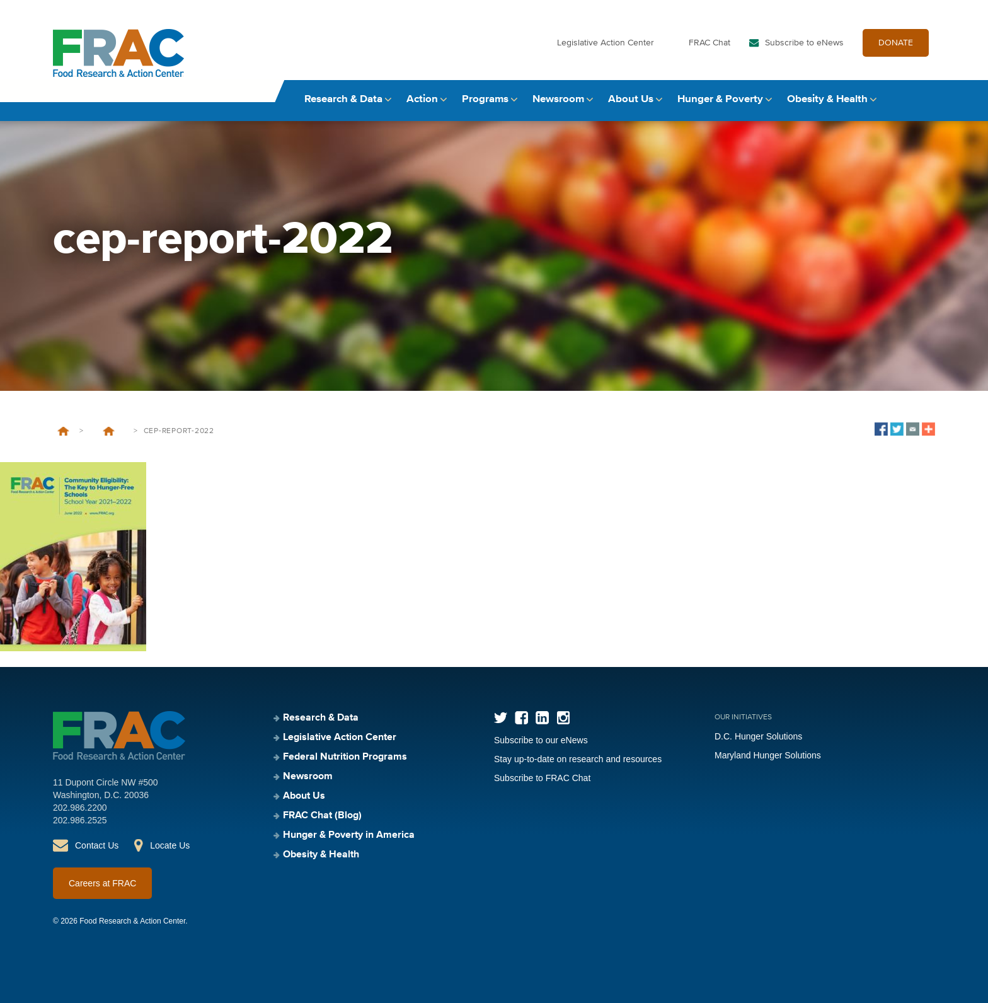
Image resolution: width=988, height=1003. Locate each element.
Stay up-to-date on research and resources (578, 759)
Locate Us (170, 845)
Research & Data (343, 99)
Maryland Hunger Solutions (768, 755)
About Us (630, 99)
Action (422, 99)
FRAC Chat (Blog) (322, 816)
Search (923, 99)
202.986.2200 (80, 808)
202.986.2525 (80, 820)
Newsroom (558, 99)
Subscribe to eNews (804, 42)
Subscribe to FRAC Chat (542, 778)
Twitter (500, 717)
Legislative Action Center (605, 42)
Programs (485, 99)
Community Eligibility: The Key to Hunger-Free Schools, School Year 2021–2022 (108, 431)
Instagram (563, 717)
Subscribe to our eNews (541, 740)
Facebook (521, 717)
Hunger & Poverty (720, 99)
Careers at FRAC (102, 883)
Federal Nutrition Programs (345, 757)
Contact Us (96, 845)
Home (63, 431)
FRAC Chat (709, 42)
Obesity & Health (827, 99)
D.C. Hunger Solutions (758, 736)
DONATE (895, 42)
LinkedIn (542, 717)
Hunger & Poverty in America (349, 835)
